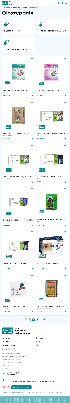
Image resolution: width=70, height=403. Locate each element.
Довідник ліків (9, 349)
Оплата (4, 368)
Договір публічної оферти (11, 359)
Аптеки (5, 342)
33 (45, 319)
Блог (38, 342)
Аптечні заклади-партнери (11, 362)
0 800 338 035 (13, 374)
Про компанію (9, 345)
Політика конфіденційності (11, 353)
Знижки (39, 338)
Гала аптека (6, 7)
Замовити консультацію (21, 387)
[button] (32, 59)
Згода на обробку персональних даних (15, 356)
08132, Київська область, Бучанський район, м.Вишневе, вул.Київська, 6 (31, 381)
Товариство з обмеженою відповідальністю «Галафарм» (22, 392)
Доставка (5, 365)
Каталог (6, 338)
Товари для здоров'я (19, 7)
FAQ (38, 345)
